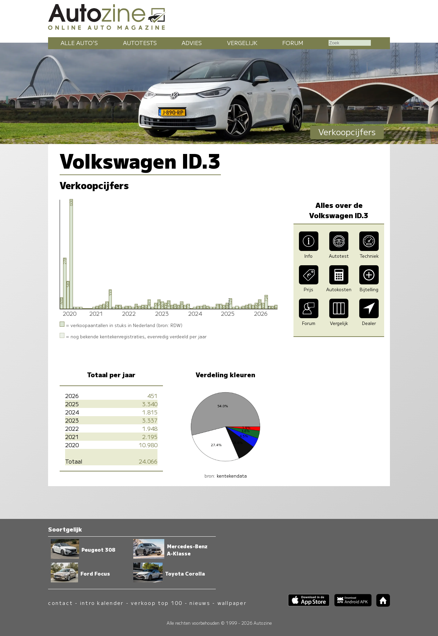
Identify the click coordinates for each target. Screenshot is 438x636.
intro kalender (102, 602)
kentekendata (232, 475)
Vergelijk (242, 43)
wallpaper (232, 602)
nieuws (200, 602)
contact (60, 602)
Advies (192, 43)
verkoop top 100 (157, 602)
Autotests (140, 43)
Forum (292, 43)
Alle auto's (79, 43)
